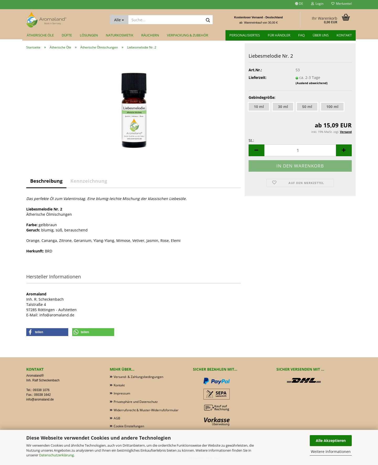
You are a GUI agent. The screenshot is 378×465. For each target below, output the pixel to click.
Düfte (67, 35)
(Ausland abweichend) (312, 83)
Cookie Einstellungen (129, 426)
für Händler (279, 35)
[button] (299, 4)
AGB (117, 418)
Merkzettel (341, 3)
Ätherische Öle (40, 35)
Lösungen (89, 35)
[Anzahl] (300, 150)
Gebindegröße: (262, 97)
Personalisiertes (244, 35)
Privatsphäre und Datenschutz (136, 401)
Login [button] (317, 3)
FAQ (301, 35)
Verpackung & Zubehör (187, 35)
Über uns (321, 35)
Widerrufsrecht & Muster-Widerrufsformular (146, 410)
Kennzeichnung (88, 181)
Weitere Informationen (331, 451)
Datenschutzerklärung (56, 455)
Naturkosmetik (119, 35)
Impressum (122, 393)
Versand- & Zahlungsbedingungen (138, 377)
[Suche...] (119, 19)
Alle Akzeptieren (331, 440)
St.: (251, 140)
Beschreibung (46, 181)
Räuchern (150, 35)
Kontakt (344, 35)
